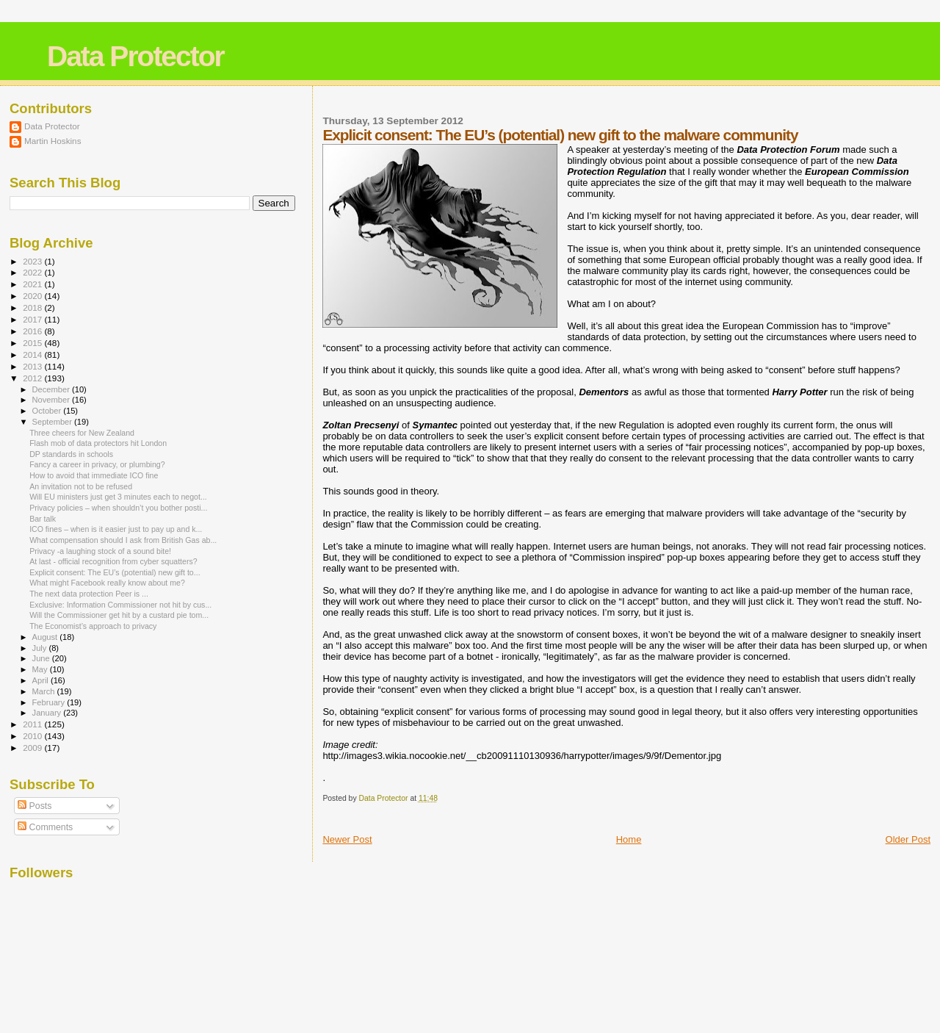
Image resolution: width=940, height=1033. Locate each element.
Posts (34, 806)
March (44, 691)
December (52, 389)
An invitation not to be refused (80, 486)
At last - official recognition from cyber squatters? (113, 561)
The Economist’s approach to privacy (92, 626)
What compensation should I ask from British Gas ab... (123, 540)
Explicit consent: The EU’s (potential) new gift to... (114, 572)
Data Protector (135, 56)
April (41, 680)
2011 (33, 724)
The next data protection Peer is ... (88, 593)
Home (629, 839)
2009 (33, 747)
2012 (33, 378)
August (46, 637)
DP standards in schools (71, 454)
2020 (33, 295)
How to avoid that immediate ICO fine (93, 475)
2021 (33, 284)
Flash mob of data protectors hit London (98, 443)
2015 (33, 343)
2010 (33, 736)
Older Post (908, 839)
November (52, 399)
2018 (33, 307)
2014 (33, 354)
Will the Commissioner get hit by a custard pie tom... (119, 615)
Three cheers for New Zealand (81, 432)
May (41, 669)
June (42, 658)
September (53, 421)
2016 (33, 331)
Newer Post (347, 839)
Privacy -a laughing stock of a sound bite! (100, 551)
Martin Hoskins (53, 140)
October (48, 410)
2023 (33, 261)
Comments (45, 827)
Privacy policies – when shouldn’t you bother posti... (118, 507)
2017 (33, 319)
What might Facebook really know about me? (107, 582)
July (40, 648)
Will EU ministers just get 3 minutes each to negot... (118, 496)
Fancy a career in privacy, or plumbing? (96, 464)
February (50, 702)
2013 (33, 366)
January (48, 712)
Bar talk (42, 518)
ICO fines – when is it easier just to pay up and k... (115, 529)
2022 (33, 272)
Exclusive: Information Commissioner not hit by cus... (120, 604)
